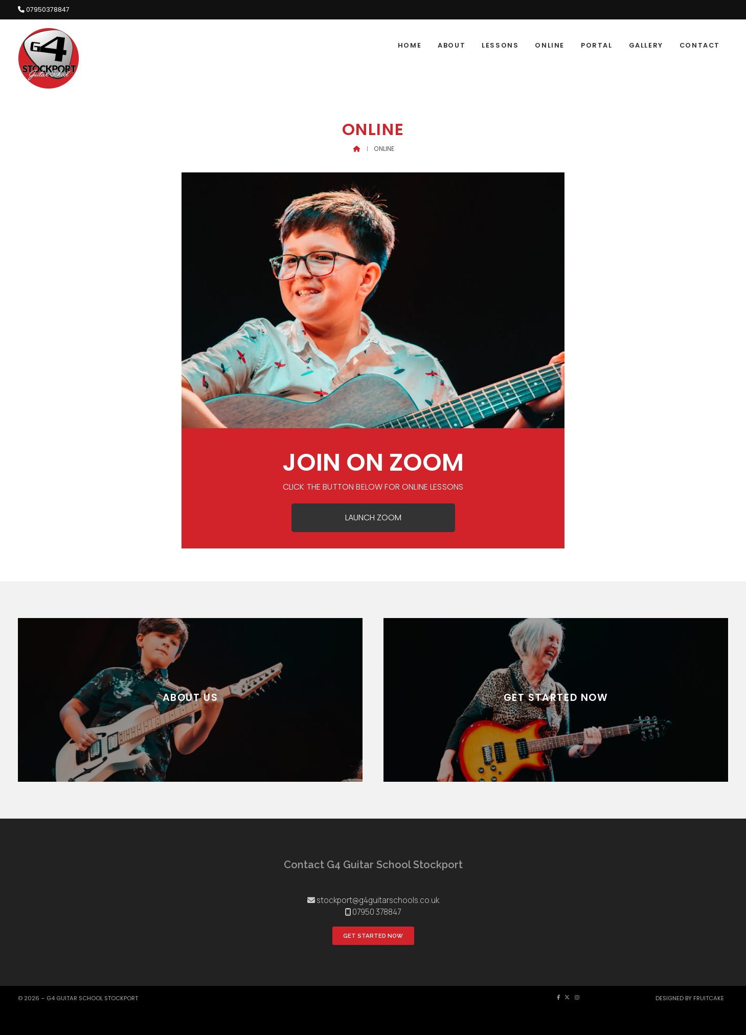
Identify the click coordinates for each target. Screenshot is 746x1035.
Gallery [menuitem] (646, 45)
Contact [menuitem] (700, 45)
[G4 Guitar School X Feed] (567, 997)
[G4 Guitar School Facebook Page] (716, 26)
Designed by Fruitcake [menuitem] (689, 998)
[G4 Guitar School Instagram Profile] (726, 26)
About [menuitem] (451, 45)
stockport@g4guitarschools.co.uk (378, 900)
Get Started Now (373, 935)
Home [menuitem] (409, 45)
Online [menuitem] (549, 45)
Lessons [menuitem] (500, 45)
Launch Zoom (373, 517)
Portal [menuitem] (597, 45)
